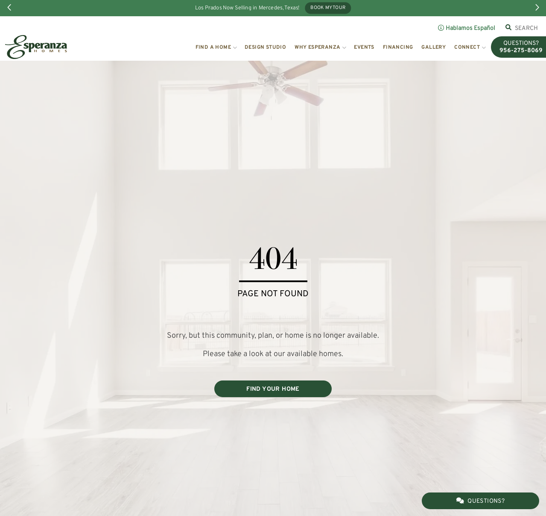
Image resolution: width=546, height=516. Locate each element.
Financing (398, 47)
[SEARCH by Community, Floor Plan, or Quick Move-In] (526, 28)
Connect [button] (467, 47)
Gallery (433, 47)
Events (364, 47)
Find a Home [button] (213, 47)
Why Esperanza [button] (317, 47)
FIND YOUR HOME (273, 389)
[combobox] (526, 28)
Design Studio (265, 47)
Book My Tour (327, 8)
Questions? (480, 501)
